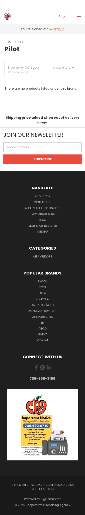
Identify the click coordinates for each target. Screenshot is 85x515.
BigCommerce (51, 499)
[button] (41, 70)
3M (42, 323)
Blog (42, 220)
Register (50, 226)
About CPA (42, 196)
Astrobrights (42, 317)
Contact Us (42, 202)
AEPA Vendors (42, 256)
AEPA (42, 293)
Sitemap (42, 231)
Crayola (42, 299)
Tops (42, 287)
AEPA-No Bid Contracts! (42, 208)
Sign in (33, 226)
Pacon (42, 281)
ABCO (42, 328)
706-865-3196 (42, 378)
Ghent (42, 334)
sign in (59, 29)
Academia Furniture (42, 311)
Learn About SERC (42, 214)
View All (42, 340)
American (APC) (43, 305)
